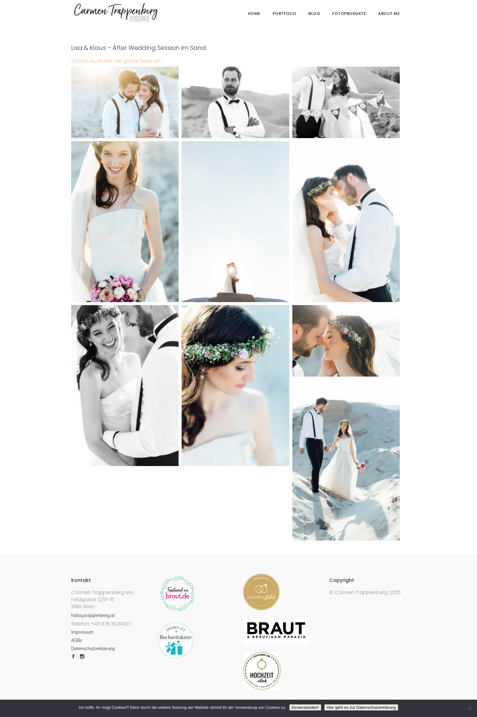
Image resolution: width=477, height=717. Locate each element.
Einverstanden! (305, 707)
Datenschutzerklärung (93, 648)
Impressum (82, 632)
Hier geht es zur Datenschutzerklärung (361, 707)
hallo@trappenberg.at (93, 615)
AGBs (76, 640)
